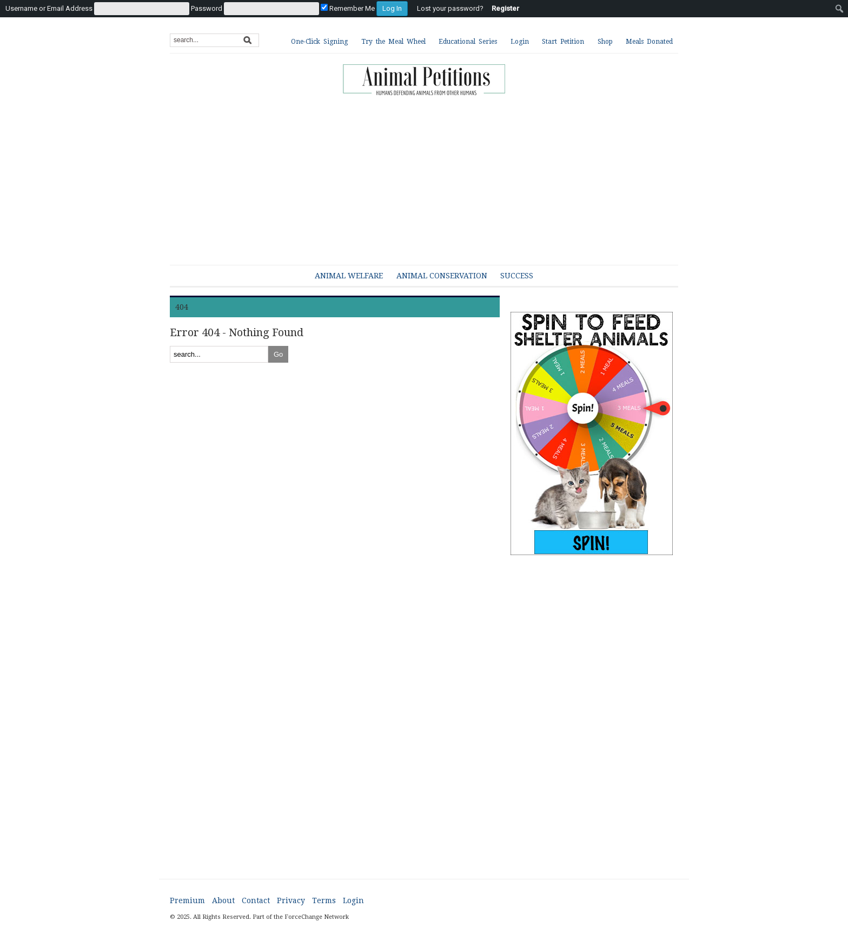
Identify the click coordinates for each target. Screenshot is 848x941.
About (223, 900)
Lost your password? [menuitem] (450, 8)
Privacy (291, 900)
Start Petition (563, 41)
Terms (324, 900)
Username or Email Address (48, 8)
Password (206, 8)
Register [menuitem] (505, 8)
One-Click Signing (319, 41)
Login (520, 41)
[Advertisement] (432, 175)
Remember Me (348, 8)
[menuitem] (206, 8)
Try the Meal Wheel (393, 41)
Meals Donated (649, 41)
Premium (187, 900)
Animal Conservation (441, 275)
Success (516, 275)
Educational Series (468, 41)
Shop (605, 41)
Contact (256, 900)
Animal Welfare (349, 275)
